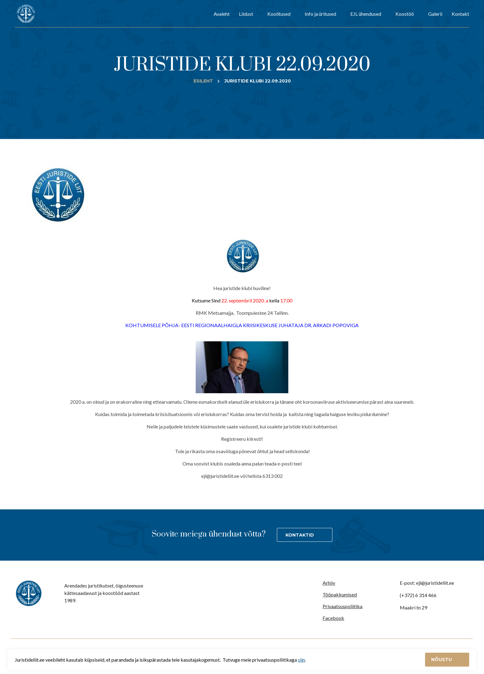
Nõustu (442, 659)
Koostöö (404, 14)
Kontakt (460, 14)
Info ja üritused (320, 14)
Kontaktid (300, 535)
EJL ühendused (365, 14)
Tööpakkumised (340, 594)
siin (301, 660)
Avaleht (222, 14)
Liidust (246, 14)
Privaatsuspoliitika (342, 606)
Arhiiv (329, 583)
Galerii (435, 14)
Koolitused (278, 14)
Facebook (333, 618)
